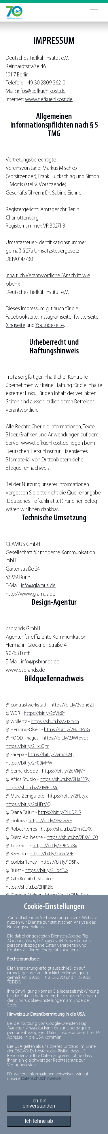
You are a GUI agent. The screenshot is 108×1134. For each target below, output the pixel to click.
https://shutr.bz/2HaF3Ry (65, 779)
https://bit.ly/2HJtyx (68, 796)
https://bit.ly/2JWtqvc (64, 738)
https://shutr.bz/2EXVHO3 (72, 837)
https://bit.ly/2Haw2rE (50, 821)
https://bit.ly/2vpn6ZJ (72, 705)
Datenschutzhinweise (40, 1079)
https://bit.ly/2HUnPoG (67, 729)
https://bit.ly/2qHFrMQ (28, 804)
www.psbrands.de (25, 670)
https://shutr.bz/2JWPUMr (32, 787)
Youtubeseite (49, 325)
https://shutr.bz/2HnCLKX (66, 829)
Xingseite (15, 325)
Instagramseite (55, 317)
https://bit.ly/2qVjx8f (44, 713)
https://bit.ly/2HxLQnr (27, 746)
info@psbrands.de (40, 662)
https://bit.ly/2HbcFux (46, 870)
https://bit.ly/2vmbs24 (50, 754)
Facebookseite (22, 317)
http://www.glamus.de (30, 594)
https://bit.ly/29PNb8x (55, 846)
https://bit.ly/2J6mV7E (51, 854)
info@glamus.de (38, 586)
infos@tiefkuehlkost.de (41, 91)
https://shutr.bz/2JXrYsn (55, 721)
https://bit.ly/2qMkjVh (63, 771)
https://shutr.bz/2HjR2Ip (30, 887)
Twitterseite (85, 317)
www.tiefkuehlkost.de (49, 100)
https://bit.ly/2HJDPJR (59, 812)
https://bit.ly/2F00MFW (29, 763)
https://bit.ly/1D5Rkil (60, 862)
